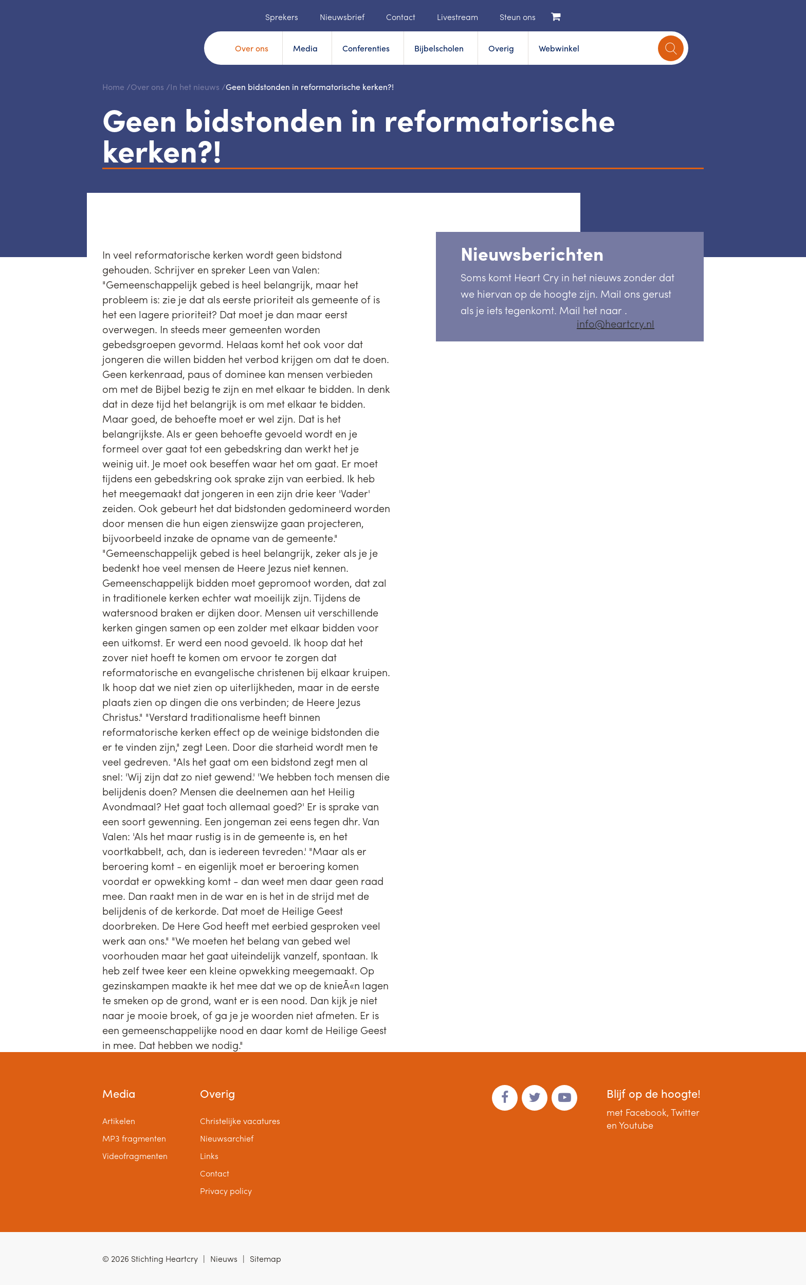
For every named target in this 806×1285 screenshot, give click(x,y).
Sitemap (265, 1258)
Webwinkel (559, 48)
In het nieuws (194, 87)
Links (209, 1156)
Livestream (457, 17)
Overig (501, 48)
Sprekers (281, 17)
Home (249, 16)
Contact (400, 17)
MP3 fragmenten (134, 1138)
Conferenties (366, 48)
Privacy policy (226, 1191)
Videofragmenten (135, 1156)
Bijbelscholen (439, 48)
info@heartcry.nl (615, 323)
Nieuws (223, 1258)
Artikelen (118, 1121)
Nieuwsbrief (342, 17)
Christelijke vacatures (240, 1121)
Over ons (251, 48)
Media (305, 48)
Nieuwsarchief (226, 1138)
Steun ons (518, 17)
